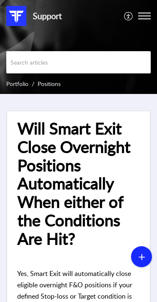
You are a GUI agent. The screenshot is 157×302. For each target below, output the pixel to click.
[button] (128, 16)
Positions (49, 84)
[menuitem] (128, 16)
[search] (78, 62)
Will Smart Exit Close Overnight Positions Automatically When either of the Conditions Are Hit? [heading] (73, 184)
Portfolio (17, 84)
